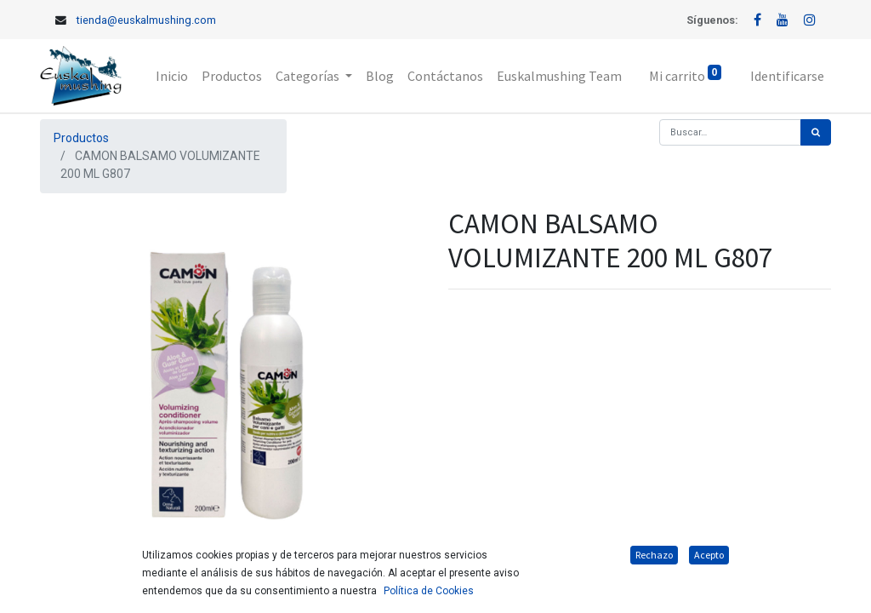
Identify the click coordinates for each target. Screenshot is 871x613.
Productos (81, 138)
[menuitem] (172, 76)
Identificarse (787, 75)
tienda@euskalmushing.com (146, 20)
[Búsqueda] (815, 132)
